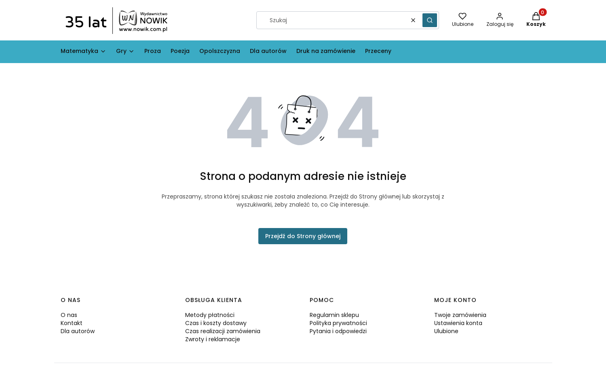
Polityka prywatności (338, 323)
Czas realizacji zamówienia (222, 331)
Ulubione (446, 331)
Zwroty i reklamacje (212, 339)
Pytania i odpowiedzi (338, 331)
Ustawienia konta (458, 323)
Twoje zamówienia (460, 315)
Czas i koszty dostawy (216, 323)
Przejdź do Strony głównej (302, 236)
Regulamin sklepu (334, 315)
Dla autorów (78, 331)
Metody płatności (209, 315)
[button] (429, 20)
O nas (69, 315)
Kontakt (71, 323)
